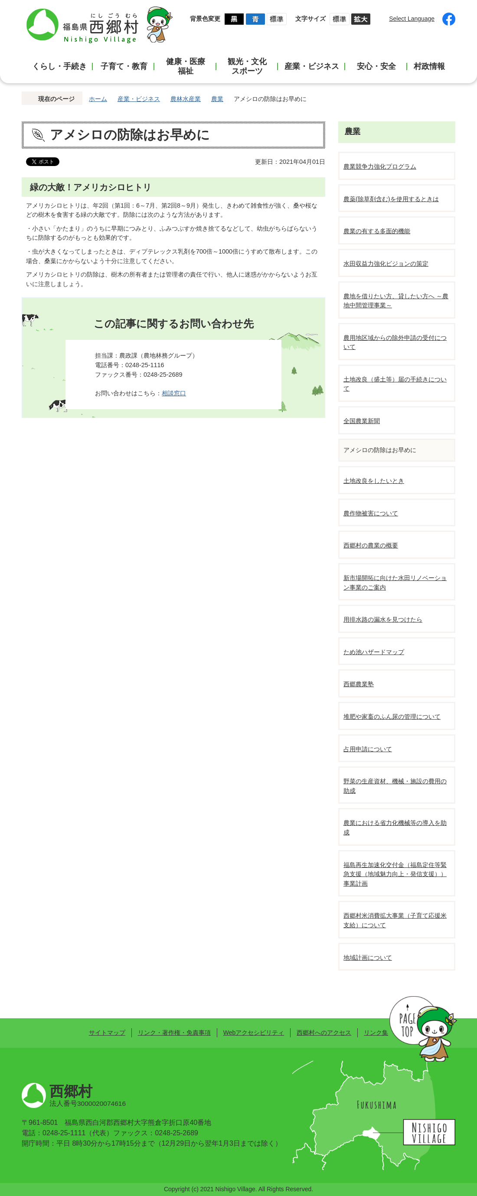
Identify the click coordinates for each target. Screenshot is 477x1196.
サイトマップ (107, 1032)
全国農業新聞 (361, 420)
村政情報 (429, 66)
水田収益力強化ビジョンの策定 (385, 263)
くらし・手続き (59, 66)
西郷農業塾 (358, 684)
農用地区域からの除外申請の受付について (395, 342)
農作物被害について (370, 513)
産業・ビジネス (311, 66)
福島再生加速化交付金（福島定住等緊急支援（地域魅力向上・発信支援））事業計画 (395, 874)
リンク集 (376, 1032)
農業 (217, 98)
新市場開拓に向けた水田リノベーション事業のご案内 (395, 582)
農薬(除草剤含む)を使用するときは (391, 199)
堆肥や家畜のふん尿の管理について (392, 716)
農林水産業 (185, 98)
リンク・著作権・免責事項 (174, 1032)
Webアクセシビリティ (253, 1032)
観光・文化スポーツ (247, 66)
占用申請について (367, 749)
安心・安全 (376, 66)
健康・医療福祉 (185, 66)
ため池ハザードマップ (373, 652)
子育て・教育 (124, 66)
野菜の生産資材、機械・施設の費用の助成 (395, 786)
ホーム (98, 98)
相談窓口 (174, 393)
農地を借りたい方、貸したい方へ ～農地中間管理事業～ (395, 301)
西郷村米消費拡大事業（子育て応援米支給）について (395, 920)
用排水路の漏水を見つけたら (382, 619)
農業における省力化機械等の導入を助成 (395, 827)
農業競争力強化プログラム (379, 166)
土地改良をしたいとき (373, 480)
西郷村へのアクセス (324, 1032)
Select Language (412, 18)
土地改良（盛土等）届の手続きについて (395, 384)
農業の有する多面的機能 (376, 231)
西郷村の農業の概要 (370, 545)
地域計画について (367, 957)
